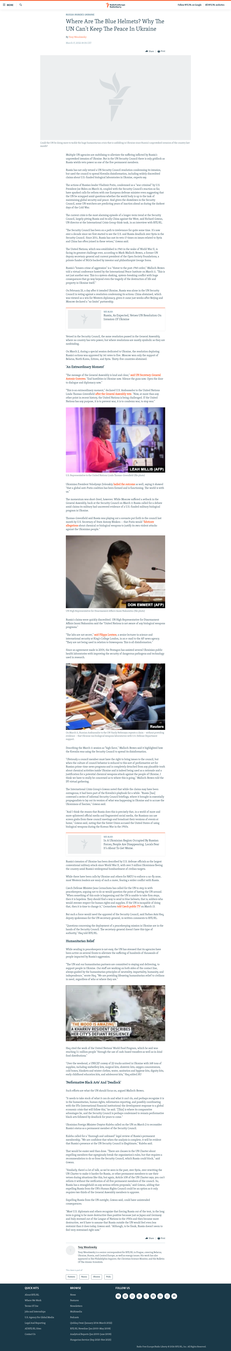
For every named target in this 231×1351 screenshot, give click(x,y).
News (73, 1295)
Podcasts (74, 1317)
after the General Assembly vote (113, 394)
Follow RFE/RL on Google (190, 5)
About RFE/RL (32, 1295)
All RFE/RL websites (215, 5)
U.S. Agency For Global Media (39, 1317)
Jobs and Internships (35, 1312)
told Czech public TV (128, 906)
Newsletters (76, 1306)
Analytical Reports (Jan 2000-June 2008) (91, 1334)
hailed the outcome (124, 484)
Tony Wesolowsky (77, 37)
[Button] (149, 51)
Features (74, 1301)
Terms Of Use (31, 1306)
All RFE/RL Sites (33, 1329)
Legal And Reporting (35, 1323)
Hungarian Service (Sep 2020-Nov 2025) (90, 1340)
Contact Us (30, 1334)
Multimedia (76, 1312)
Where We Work (33, 1301)
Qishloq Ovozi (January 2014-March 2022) (91, 1323)
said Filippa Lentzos (105, 635)
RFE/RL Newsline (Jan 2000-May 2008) (90, 1329)
